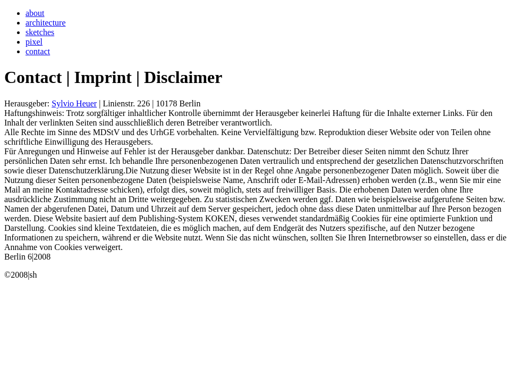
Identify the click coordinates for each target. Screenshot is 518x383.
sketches (40, 32)
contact (38, 51)
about (35, 13)
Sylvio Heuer (74, 103)
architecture (46, 22)
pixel (34, 41)
